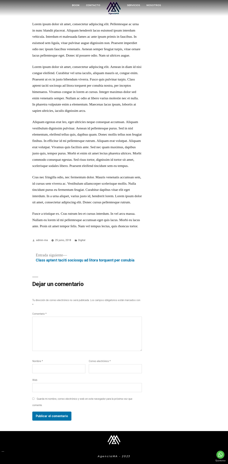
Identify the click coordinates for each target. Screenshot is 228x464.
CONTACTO (93, 5)
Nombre (37, 361)
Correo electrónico (100, 361)
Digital (81, 240)
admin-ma (42, 240)
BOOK (76, 5)
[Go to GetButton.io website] (220, 461)
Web (34, 379)
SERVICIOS (133, 5)
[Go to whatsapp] (220, 455)
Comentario (39, 313)
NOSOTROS (153, 5)
